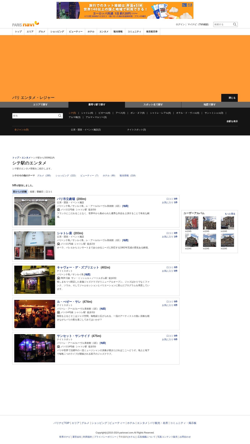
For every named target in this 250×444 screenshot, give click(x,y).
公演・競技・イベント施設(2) (86, 129)
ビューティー (76, 31)
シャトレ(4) (87, 113)
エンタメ (103, 31)
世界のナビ (64, 437)
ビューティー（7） (90, 175)
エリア (30, 31)
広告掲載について (147, 437)
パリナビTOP (61, 422)
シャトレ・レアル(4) (160, 113)
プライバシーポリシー (105, 437)
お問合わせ (185, 437)
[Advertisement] (125, 64)
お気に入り (169, 202)
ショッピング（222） (66, 175)
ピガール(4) (104, 113)
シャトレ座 (64, 233)
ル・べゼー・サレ (69, 301)
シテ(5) (72, 113)
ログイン (180, 24)
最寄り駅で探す (96, 104)
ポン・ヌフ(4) (137, 113)
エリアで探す (40, 104)
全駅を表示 (232, 121)
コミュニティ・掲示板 (183, 422)
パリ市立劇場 (66, 199)
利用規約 (87, 437)
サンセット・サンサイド (73, 336)
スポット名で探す (153, 104)
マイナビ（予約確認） (199, 24)
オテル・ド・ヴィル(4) (187, 113)
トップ (18, 31)
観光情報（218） (128, 175)
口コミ (49, 191)
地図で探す (210, 104)
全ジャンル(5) (21, 129)
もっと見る (230, 214)
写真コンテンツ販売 (167, 437)
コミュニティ (134, 31)
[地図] (125, 206)
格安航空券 (152, 31)
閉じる (232, 98)
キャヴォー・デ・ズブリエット (78, 267)
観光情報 (118, 31)
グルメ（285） (44, 175)
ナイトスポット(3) (136, 129)
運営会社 (76, 437)
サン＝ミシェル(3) (214, 113)
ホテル (91, 31)
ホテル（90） (110, 175)
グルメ (42, 31)
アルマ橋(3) (74, 117)
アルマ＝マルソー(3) (96, 117)
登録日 (40, 191)
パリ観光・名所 (159, 422)
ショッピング (57, 31)
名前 (32, 191)
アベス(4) (120, 113)
